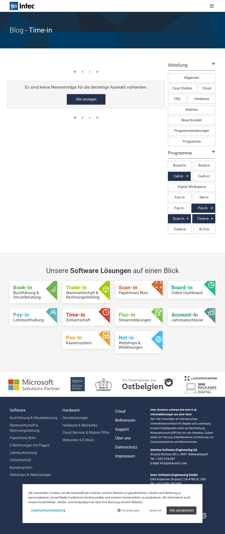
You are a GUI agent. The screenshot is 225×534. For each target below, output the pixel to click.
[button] (191, 67)
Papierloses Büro (23, 438)
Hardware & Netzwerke (79, 425)
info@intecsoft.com (173, 463)
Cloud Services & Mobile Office (85, 432)
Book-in (204, 165)
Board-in (179, 165)
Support (122, 429)
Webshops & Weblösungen (30, 475)
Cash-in (204, 176)
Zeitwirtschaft (20, 460)
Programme (192, 141)
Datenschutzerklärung (48, 510)
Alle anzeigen (86, 99)
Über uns (123, 438)
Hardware (201, 99)
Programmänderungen (191, 131)
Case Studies (182, 88)
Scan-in (178, 219)
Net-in (204, 197)
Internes (191, 110)
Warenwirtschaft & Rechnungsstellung (24, 428)
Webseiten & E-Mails (78, 440)
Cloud (206, 88)
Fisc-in (180, 197)
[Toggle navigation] (211, 5)
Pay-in (179, 208)
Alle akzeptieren (181, 510)
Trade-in (180, 229)
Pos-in (202, 208)
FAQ (177, 99)
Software (18, 410)
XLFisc (204, 229)
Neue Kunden (191, 120)
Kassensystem (21, 467)
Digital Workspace (192, 187)
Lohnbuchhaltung (23, 453)
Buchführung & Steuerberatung (33, 418)
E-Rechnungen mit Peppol (30, 445)
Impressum (125, 456)
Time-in (203, 219)
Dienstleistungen (75, 418)
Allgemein (191, 78)
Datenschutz (126, 447)
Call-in (178, 176)
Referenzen (125, 420)
